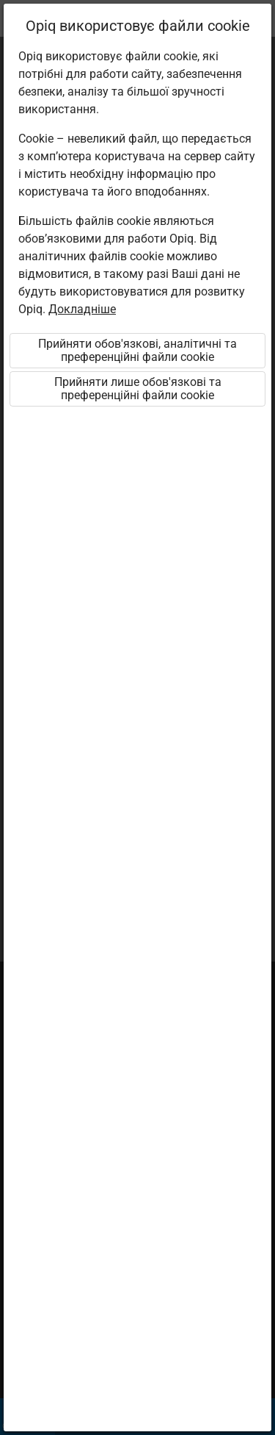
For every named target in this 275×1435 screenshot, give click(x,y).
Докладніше (82, 309)
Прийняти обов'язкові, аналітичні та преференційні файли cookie (137, 350)
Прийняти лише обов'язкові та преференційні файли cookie (137, 388)
